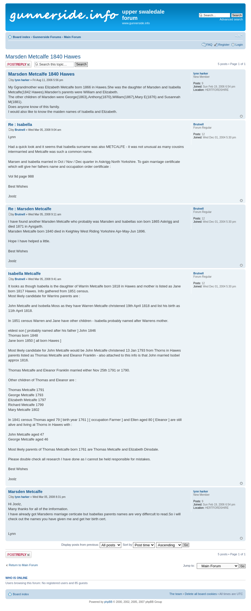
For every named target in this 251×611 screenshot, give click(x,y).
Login (239, 44)
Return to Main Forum (23, 565)
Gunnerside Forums (47, 37)
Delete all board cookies (201, 594)
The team (176, 594)
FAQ (209, 44)
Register (223, 44)
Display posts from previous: (91, 544)
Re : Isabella (20, 124)
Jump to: (189, 565)
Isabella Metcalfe (24, 273)
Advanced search (231, 19)
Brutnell (20, 129)
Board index (21, 37)
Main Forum (72, 37)
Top (241, 116)
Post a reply (18, 64)
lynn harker (22, 80)
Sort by (139, 544)
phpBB (108, 601)
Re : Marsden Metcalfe (29, 208)
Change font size (239, 35)
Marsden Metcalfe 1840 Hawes (43, 57)
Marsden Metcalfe (25, 491)
